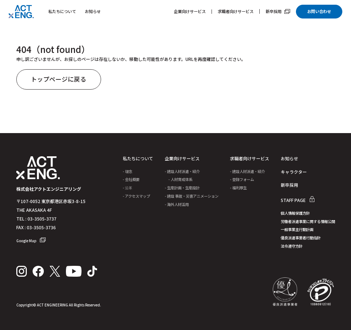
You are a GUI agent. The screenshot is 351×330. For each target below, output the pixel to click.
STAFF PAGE (298, 201)
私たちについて (62, 11)
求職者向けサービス (236, 11)
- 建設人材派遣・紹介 (182, 172)
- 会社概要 (131, 180)
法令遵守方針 (291, 247)
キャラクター (294, 172)
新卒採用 (278, 11)
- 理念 (127, 172)
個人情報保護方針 (295, 214)
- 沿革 (127, 188)
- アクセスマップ (136, 196)
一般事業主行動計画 (297, 230)
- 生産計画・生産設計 (182, 188)
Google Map (31, 240)
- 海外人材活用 (177, 205)
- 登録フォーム (242, 180)
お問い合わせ (319, 11)
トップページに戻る (59, 79)
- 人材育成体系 (178, 180)
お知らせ (93, 11)
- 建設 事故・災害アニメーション (191, 196)
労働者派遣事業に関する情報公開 (308, 222)
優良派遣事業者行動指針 (301, 239)
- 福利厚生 (238, 188)
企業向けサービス (190, 11)
